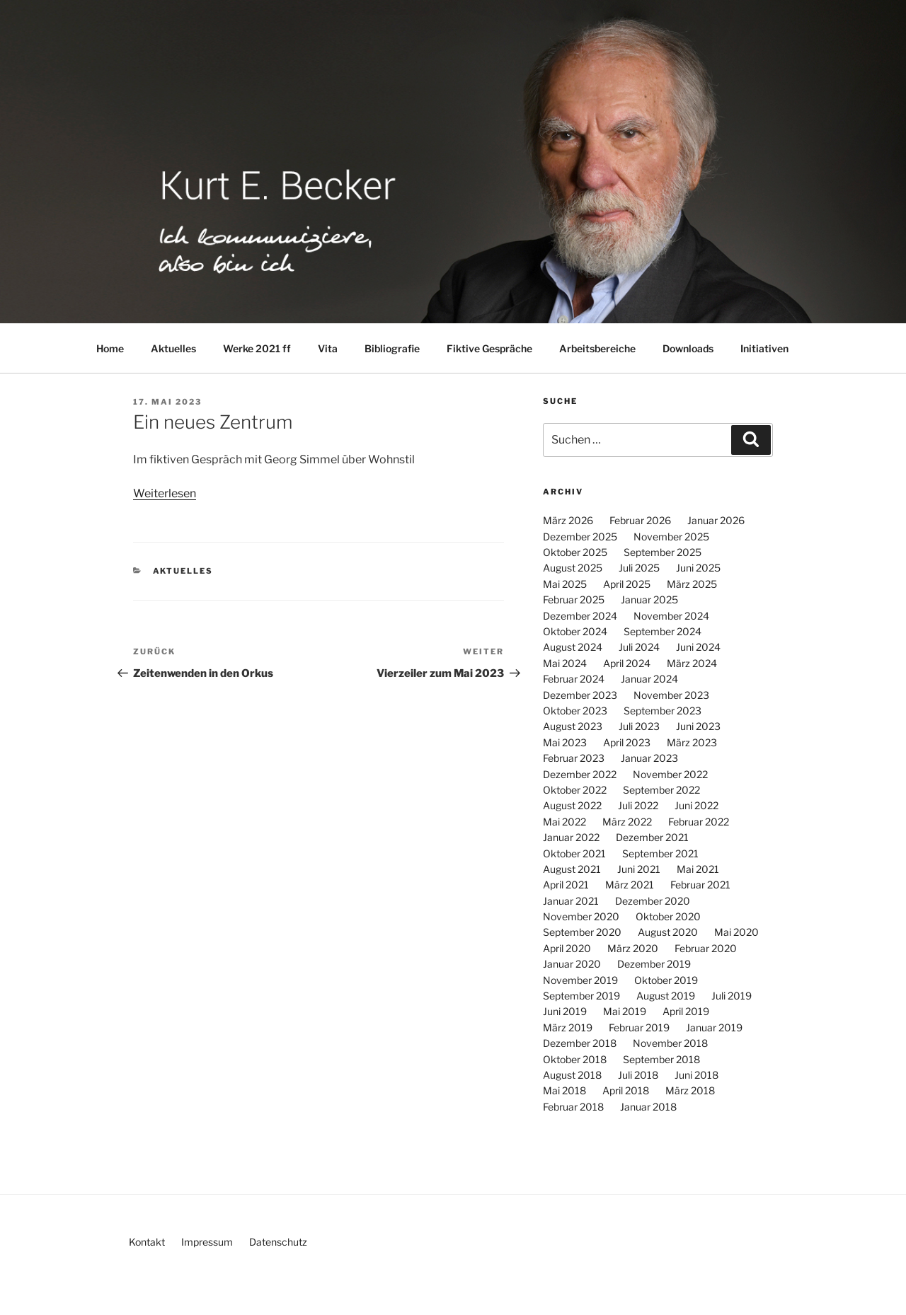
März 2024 (692, 663)
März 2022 (627, 822)
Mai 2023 (565, 742)
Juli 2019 (731, 996)
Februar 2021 (700, 885)
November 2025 (671, 537)
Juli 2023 (639, 726)
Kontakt (147, 1242)
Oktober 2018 (575, 1059)
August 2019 (665, 996)
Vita (328, 348)
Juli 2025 (639, 568)
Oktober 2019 (666, 980)
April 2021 (566, 885)
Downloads (688, 348)
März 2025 (692, 584)
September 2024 (662, 631)
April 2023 (626, 742)
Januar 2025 (649, 599)
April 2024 (626, 663)
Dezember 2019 (654, 964)
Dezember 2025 (580, 537)
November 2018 (670, 1043)
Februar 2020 (706, 948)
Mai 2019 (624, 1011)
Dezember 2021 (652, 837)
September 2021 (660, 853)
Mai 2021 (698, 869)
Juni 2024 (698, 647)
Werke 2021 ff (257, 348)
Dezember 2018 (580, 1043)
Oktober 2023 (575, 711)
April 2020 (567, 948)
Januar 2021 (571, 901)
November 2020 (581, 916)
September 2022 (661, 790)
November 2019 (580, 980)
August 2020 (668, 932)
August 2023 (572, 726)
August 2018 (572, 1075)
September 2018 (661, 1059)
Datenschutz (278, 1242)
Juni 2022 (696, 805)
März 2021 (629, 885)
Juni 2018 (696, 1075)
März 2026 (568, 520)
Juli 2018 (638, 1075)
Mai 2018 (564, 1090)
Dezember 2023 (580, 695)
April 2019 (686, 1011)
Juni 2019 (565, 1011)
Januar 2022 (571, 837)
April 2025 (626, 584)
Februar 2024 (573, 679)
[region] (453, 161)
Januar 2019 (714, 1027)
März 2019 (567, 1027)
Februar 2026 (640, 520)
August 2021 (572, 869)
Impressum (207, 1242)
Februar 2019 (639, 1027)
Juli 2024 (639, 647)
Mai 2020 (736, 932)
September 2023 (662, 711)
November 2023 (671, 695)
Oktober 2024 (575, 631)
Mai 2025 (565, 584)
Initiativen (764, 348)
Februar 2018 (573, 1107)
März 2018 (690, 1090)
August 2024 (572, 647)
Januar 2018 (648, 1107)
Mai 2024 (565, 663)
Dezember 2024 (580, 616)
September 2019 (581, 996)
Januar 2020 (572, 964)
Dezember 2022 (580, 774)
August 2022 (572, 805)
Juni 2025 (698, 568)
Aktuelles (173, 348)
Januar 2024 (649, 679)
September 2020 (582, 932)
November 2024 (671, 616)
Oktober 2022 (575, 790)
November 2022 (670, 774)
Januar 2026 (716, 520)
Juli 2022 (638, 805)
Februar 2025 (573, 599)
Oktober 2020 (668, 916)
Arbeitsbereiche (597, 348)
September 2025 (662, 552)
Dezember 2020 (652, 901)
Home (110, 348)
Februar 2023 (573, 758)
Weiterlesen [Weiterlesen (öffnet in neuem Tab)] (164, 493)
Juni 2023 (698, 726)
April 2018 (625, 1090)
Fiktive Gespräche (489, 348)
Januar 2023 (649, 758)
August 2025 (572, 568)
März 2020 (632, 948)
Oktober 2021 (574, 853)
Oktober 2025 (575, 552)
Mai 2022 (564, 822)
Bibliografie (392, 348)
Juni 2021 (638, 869)
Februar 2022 (698, 822)
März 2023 (692, 742)
